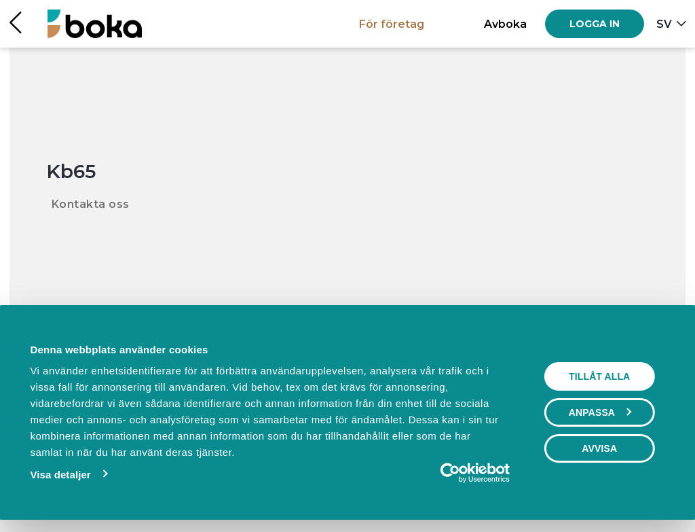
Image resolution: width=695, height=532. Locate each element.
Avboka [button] (505, 24)
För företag (391, 24)
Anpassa (600, 412)
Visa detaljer (60, 474)
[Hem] (95, 23)
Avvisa (599, 448)
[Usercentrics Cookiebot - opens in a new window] (450, 473)
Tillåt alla (599, 376)
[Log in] (594, 24)
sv (664, 24)
